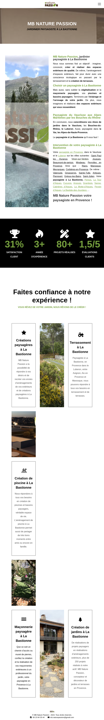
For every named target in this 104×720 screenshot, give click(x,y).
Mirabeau (80, 162)
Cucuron (67, 183)
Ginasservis (70, 173)
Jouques (96, 159)
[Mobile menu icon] (99, 4)
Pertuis (88, 180)
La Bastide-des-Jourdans (75, 190)
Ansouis (77, 183)
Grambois (87, 183)
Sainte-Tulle (84, 173)
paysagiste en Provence (71, 152)
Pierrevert (57, 176)
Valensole (57, 173)
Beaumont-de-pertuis (63, 162)
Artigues (97, 173)
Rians (84, 166)
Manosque (96, 166)
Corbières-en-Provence (77, 169)
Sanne (97, 183)
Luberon (62, 156)
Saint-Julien (88, 176)
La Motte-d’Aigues (83, 187)
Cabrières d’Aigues (62, 187)
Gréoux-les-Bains (72, 176)
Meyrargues (58, 169)
